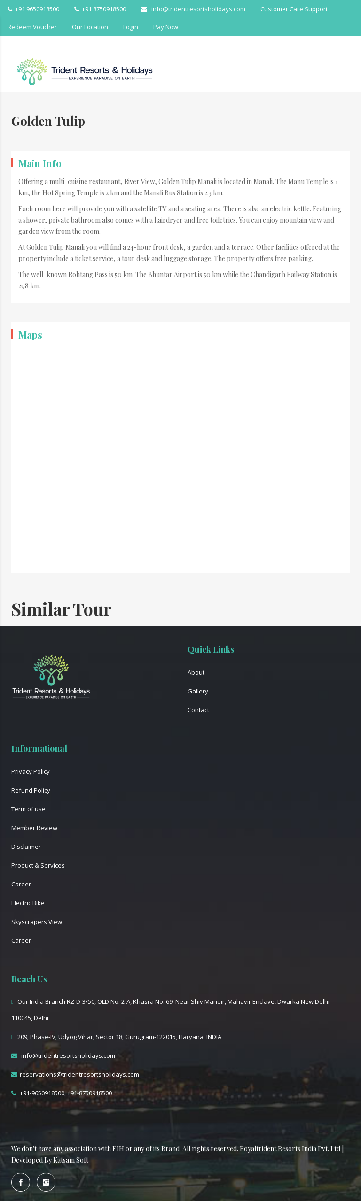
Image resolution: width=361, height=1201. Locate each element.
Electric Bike (28, 903)
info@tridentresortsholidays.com (193, 9)
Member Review (34, 828)
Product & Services (38, 865)
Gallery (198, 691)
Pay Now (165, 27)
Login (130, 27)
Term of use (28, 809)
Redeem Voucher (32, 27)
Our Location (90, 27)
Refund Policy (30, 790)
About (196, 672)
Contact (198, 710)
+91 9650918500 (33, 9)
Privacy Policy (30, 771)
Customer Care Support (294, 9)
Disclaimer (26, 846)
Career (21, 884)
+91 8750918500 (100, 9)
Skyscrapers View (36, 921)
